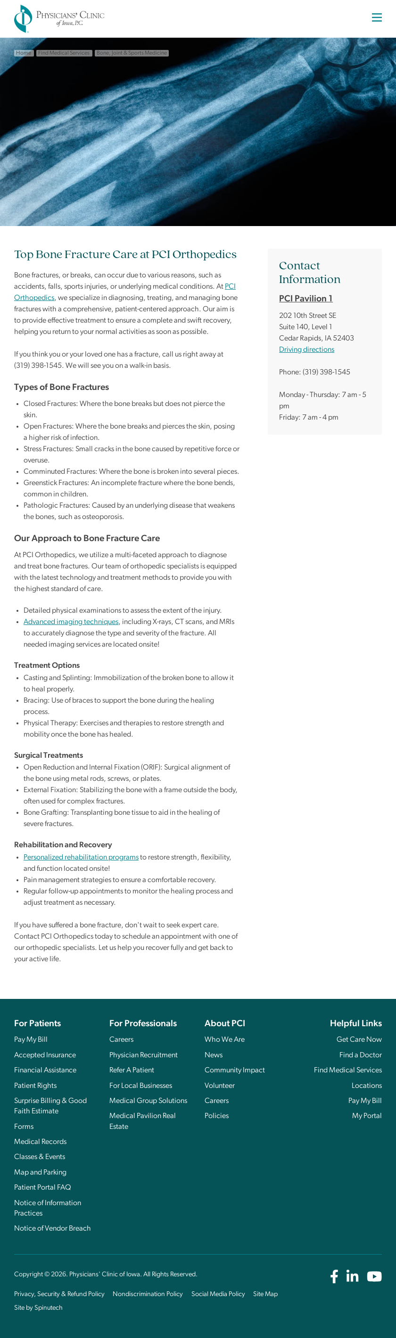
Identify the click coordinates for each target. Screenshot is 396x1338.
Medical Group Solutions (148, 1101)
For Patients (37, 1024)
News (214, 1055)
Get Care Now (359, 1040)
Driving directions (306, 350)
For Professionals (143, 1024)
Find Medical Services (348, 1070)
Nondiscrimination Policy (148, 1294)
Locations (367, 1086)
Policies (217, 1116)
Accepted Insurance (45, 1055)
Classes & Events (39, 1157)
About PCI (225, 1024)
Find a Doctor (360, 1055)
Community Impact (235, 1070)
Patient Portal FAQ (42, 1188)
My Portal (367, 1116)
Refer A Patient (131, 1070)
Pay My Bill (31, 1040)
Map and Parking (40, 1172)
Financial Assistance (45, 1070)
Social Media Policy (218, 1294)
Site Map (265, 1294)
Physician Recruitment (143, 1055)
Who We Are (225, 1040)
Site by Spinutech (38, 1308)
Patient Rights (35, 1086)
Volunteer (220, 1086)
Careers (121, 1040)
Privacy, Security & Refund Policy (59, 1294)
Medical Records (40, 1142)
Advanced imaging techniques (71, 622)
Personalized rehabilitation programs (81, 857)
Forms (23, 1127)
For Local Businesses (140, 1086)
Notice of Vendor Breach (52, 1229)
